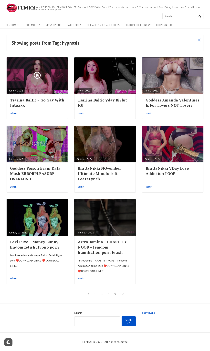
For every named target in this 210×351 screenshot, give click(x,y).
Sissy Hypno (54, 25)
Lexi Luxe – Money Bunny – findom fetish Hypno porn (36, 244)
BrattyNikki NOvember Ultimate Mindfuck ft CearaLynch (99, 173)
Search (78, 312)
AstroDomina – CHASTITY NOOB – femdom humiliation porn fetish (102, 247)
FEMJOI (27, 7)
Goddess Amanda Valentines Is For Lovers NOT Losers (172, 103)
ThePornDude (164, 25)
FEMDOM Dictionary (138, 25)
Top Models (33, 25)
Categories (74, 25)
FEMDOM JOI (13, 25)
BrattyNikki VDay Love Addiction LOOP (167, 171)
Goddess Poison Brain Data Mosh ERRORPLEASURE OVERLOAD (35, 173)
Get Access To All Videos (103, 25)
